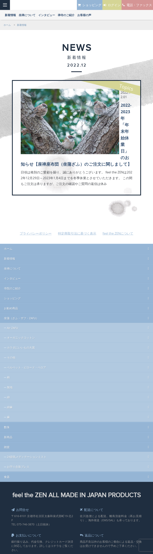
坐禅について (12, 225)
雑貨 (7, 404)
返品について (93, 492)
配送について (93, 466)
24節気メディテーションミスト (26, 414)
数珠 (7, 384)
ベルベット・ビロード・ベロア (26, 324)
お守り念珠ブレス (18, 424)
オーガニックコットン (21, 295)
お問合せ (21, 466)
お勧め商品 (11, 265)
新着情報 (9, 216)
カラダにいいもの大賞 (21, 304)
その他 (11, 314)
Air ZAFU (12, 285)
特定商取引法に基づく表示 (77, 190)
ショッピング (12, 255)
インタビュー (12, 235)
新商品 (8, 394)
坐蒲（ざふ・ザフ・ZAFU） (21, 275)
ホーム (8, 206)
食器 (7, 434)
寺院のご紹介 (12, 245)
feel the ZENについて (118, 190)
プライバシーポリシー (36, 190)
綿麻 (10, 364)
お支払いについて (28, 492)
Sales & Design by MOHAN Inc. (62, 522)
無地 (10, 344)
